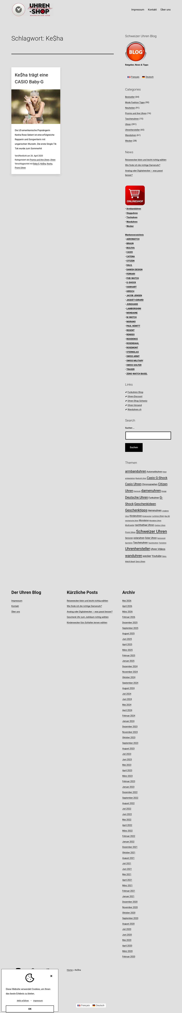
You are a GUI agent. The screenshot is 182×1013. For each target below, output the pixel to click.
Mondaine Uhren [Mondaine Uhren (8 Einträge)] (155, 521)
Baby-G (36, 164)
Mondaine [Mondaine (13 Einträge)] (144, 520)
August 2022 (128, 803)
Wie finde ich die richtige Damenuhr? (142, 165)
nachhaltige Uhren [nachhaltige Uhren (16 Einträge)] (144, 525)
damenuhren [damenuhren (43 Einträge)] (151, 490)
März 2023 (127, 776)
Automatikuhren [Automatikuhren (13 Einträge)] (154, 471)
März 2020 (127, 951)
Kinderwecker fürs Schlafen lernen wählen (87, 622)
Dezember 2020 (129, 901)
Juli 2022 (126, 808)
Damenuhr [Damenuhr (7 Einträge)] (137, 491)
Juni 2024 (127, 699)
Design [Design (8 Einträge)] (164, 491)
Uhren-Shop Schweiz (137, 401)
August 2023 (128, 748)
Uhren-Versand (135, 405)
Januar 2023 (128, 787)
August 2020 (128, 923)
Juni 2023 (127, 759)
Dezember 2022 (129, 792)
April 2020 (127, 945)
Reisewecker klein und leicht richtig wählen (145, 159)
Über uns (166, 9)
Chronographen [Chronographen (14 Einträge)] (150, 484)
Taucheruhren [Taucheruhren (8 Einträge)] (153, 543)
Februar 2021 (128, 891)
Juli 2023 (126, 754)
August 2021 (128, 858)
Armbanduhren (133, 208)
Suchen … (130, 428)
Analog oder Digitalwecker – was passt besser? (89, 611)
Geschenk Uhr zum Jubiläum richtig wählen (87, 617)
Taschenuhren (132, 118)
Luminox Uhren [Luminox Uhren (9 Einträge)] (158, 516)
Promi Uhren (20, 168)
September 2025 (130, 628)
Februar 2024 (128, 715)
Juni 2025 (127, 639)
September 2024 (130, 683)
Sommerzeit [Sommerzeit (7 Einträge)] (161, 538)
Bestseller (130, 97)
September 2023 (130, 743)
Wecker (128, 140)
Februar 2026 (128, 617)
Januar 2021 (128, 896)
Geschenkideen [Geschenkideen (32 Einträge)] (145, 504)
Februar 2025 (128, 655)
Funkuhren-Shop (135, 392)
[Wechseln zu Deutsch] (148, 77)
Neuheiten (130, 108)
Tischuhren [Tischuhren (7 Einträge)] (162, 543)
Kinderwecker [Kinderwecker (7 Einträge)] (146, 516)
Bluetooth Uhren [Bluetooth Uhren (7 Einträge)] (141, 478)
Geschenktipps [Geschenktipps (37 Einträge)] (136, 510)
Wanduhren (130, 135)
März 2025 (127, 650)
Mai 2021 (126, 874)
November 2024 (130, 672)
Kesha (49, 164)
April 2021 (127, 880)
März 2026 (127, 611)
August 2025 (128, 633)
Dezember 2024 (129, 666)
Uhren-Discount (135, 396)
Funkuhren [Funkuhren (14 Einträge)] (154, 497)
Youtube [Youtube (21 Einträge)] (157, 556)
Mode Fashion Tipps (135, 102)
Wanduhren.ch (134, 409)
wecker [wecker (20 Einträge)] (147, 556)
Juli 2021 (126, 863)
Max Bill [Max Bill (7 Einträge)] (167, 516)
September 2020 (130, 918)
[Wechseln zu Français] (133, 77)
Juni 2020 (127, 934)
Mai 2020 (126, 940)
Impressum (137, 9)
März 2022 (127, 830)
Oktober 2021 (128, 852)
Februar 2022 (128, 836)
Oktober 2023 (128, 737)
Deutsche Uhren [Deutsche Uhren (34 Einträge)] (136, 497)
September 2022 (130, 797)
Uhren (52, 160)
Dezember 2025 (129, 622)
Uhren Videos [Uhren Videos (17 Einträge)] (158, 549)
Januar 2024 (128, 721)
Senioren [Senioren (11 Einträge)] (129, 538)
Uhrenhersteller (132, 130)
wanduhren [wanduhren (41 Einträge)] (133, 556)
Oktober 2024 (128, 677)
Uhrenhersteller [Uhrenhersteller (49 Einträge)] (137, 549)
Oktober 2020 (128, 912)
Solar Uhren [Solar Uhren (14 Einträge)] (151, 538)
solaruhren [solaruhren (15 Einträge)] (139, 538)
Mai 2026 (126, 600)
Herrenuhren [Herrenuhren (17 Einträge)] (155, 510)
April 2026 (127, 606)
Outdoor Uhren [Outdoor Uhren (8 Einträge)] (160, 525)
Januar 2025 (128, 661)
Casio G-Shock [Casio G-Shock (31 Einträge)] (157, 478)
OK (30, 1008)
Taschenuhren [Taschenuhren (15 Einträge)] (140, 542)
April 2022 (127, 825)
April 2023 (127, 770)
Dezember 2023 (129, 726)
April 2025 (127, 644)
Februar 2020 (128, 956)
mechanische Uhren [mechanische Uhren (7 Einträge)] (131, 521)
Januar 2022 (128, 841)
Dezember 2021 (129, 847)
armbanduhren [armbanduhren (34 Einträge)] (135, 471)
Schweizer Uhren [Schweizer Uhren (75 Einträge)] (151, 531)
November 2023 (130, 732)
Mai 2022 (126, 819)
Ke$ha (43, 164)
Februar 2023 (128, 781)
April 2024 (127, 710)
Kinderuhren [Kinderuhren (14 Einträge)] (136, 516)
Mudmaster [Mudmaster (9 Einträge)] (129, 525)
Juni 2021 (127, 869)
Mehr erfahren (23, 1001)
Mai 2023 (126, 765)
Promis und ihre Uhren (39, 160)
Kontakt (152, 9)
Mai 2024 (126, 704)
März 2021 (127, 885)
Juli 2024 (126, 694)
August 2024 (128, 688)
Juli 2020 (126, 929)
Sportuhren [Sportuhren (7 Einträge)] (129, 543)
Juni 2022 (127, 814)
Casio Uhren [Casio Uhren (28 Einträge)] (133, 484)
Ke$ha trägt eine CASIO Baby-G (31, 78)
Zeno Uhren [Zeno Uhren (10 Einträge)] (140, 561)
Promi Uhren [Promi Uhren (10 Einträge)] (130, 532)
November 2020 (130, 907)
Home (70, 970)
